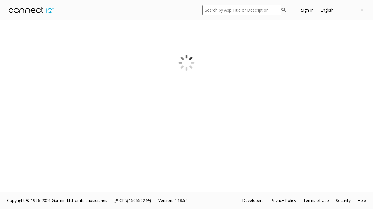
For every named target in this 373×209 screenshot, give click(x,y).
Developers (253, 200)
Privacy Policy (283, 200)
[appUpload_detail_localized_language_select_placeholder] (341, 10)
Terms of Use (316, 200)
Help (362, 200)
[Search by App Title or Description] (241, 10)
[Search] (284, 10)
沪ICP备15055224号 (132, 200)
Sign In (307, 10)
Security (343, 200)
